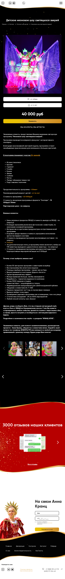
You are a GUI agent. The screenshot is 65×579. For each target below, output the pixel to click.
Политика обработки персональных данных (26, 570)
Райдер (10, 242)
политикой (50, 522)
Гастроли (32, 546)
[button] (62, 349)
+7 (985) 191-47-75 (52, 569)
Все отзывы (32, 464)
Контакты (39, 551)
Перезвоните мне (47, 529)
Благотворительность (22, 551)
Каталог (43, 546)
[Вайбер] (3, 3)
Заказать (32, 121)
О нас (8, 551)
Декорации (20, 546)
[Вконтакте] (10, 3)
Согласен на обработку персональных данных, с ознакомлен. (44, 522)
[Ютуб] (14, 3)
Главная (9, 546)
